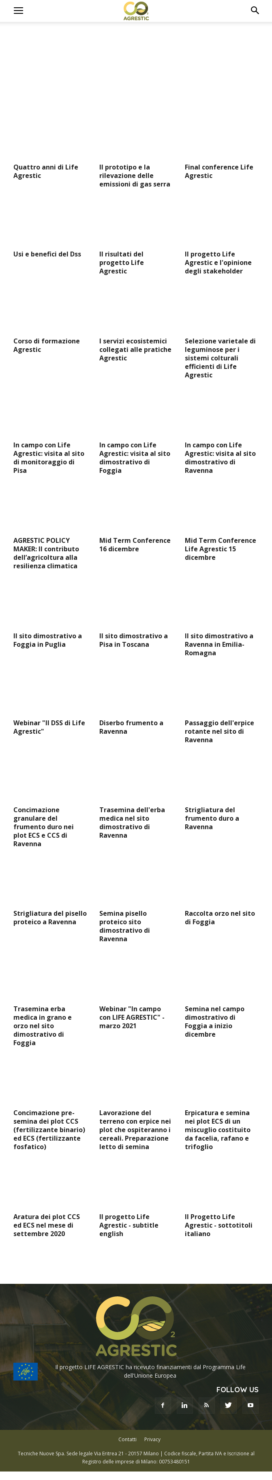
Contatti (127, 1439)
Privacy (152, 1439)
